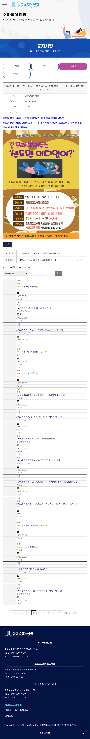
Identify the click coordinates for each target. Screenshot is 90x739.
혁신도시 (16, 74)
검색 (58, 273)
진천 (45, 66)
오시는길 (9, 716)
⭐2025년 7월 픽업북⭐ (27, 373)
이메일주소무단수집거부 (16, 710)
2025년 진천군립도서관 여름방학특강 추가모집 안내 (39, 329)
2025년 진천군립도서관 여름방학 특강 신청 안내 (38, 460)
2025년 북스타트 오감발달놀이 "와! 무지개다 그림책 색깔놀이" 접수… (47, 482)
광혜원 (73, 66)
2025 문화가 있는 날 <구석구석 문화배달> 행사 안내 (40, 416)
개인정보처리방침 (13, 705)
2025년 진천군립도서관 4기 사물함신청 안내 (36, 438)
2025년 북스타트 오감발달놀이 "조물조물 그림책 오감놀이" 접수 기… (47, 503)
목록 (7, 243)
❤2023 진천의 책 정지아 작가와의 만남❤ (38, 260)
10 (59, 612)
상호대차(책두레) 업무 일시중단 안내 (33, 569)
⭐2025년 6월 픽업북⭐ (27, 547)
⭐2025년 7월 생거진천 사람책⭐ (31, 351)
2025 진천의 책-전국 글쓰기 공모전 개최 (34, 308)
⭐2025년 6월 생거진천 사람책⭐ (31, 525)
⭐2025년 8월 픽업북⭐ (27, 286)
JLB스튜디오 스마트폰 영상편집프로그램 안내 (40, 253)
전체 (17, 66)
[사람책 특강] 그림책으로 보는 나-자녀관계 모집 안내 (40, 395)
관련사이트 (45, 733)
